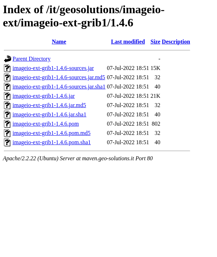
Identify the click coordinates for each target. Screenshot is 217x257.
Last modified (128, 42)
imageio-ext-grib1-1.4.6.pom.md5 (52, 133)
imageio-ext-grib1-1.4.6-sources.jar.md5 (59, 77)
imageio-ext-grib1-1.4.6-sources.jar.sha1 (59, 87)
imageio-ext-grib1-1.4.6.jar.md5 (49, 105)
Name (59, 42)
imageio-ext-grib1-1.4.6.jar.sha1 (49, 114)
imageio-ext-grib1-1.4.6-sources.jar (53, 68)
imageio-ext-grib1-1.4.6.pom (46, 124)
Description (176, 42)
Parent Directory (31, 59)
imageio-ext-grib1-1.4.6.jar (44, 96)
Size (155, 42)
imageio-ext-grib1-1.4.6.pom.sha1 (52, 142)
